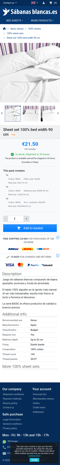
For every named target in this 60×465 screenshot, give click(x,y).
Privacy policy (10, 428)
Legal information (12, 419)
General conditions (12, 424)
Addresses (38, 412)
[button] (9, 3)
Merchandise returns (43, 398)
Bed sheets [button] (13, 20)
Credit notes (39, 407)
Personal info (40, 394)
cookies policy (34, 456)
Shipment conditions (13, 394)
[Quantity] (16, 219)
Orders (36, 403)
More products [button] (41, 20)
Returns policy (10, 403)
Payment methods (12, 398)
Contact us (8, 407)
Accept (34, 460)
